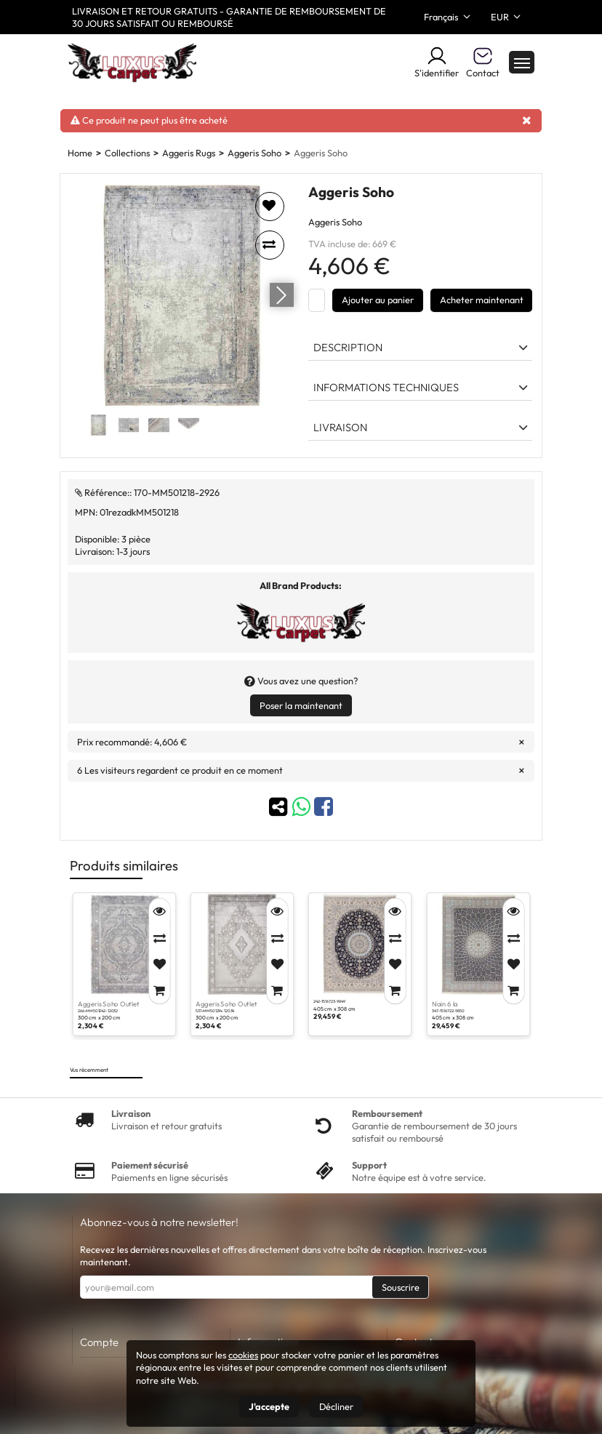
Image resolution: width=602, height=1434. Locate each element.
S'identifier (436, 62)
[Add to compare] (269, 245)
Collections (127, 153)
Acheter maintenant (481, 299)
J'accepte (269, 1406)
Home (80, 153)
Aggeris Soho (254, 153)
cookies (243, 1355)
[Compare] (158, 938)
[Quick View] (158, 912)
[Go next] (282, 295)
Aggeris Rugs (188, 153)
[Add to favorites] (269, 206)
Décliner (336, 1406)
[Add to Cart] (158, 990)
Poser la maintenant (301, 705)
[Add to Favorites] (158, 964)
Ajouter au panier (378, 299)
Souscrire (401, 1287)
